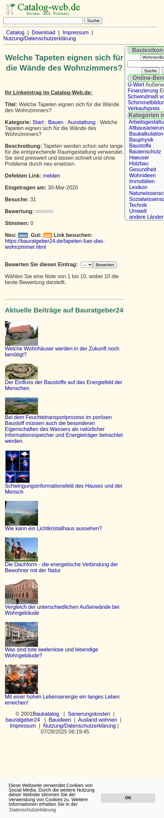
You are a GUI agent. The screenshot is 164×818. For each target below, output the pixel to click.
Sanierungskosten (89, 714)
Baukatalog (46, 714)
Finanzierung (143, 90)
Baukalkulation (146, 134)
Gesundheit (142, 169)
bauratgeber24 (23, 720)
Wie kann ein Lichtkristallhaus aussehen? (53, 528)
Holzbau (138, 163)
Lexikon (138, 187)
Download (43, 32)
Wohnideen (142, 175)
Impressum (75, 32)
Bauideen (60, 720)
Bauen (55, 122)
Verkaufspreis (144, 108)
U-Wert (136, 84)
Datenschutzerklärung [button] (33, 809)
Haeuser (139, 157)
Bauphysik (141, 140)
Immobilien (141, 181)
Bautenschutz (145, 151)
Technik (138, 205)
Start (38, 122)
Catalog (15, 32)
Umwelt (137, 211)
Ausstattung (81, 122)
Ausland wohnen (97, 720)
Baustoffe (140, 145)
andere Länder (146, 217)
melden (51, 176)
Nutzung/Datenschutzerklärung (39, 38)
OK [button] (128, 797)
